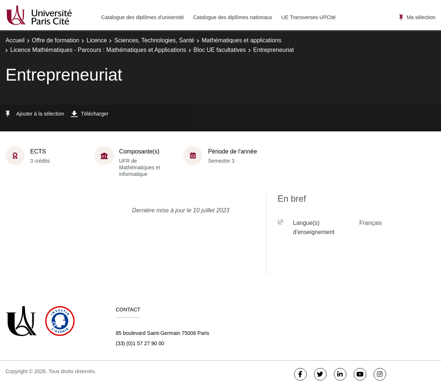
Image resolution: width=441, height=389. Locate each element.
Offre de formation (56, 40)
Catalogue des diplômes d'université (142, 17)
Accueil (15, 40)
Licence (97, 40)
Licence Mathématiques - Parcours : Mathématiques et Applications (98, 50)
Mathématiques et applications (241, 40)
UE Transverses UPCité (308, 17)
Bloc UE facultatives (220, 50)
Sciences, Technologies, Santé (154, 40)
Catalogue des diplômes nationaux (232, 17)
